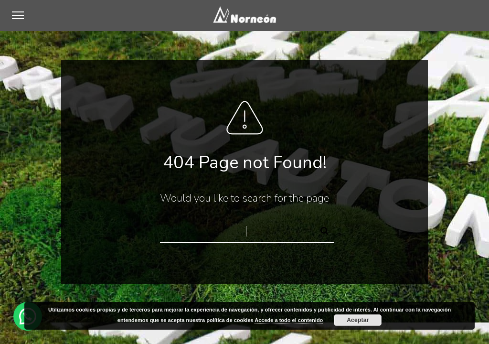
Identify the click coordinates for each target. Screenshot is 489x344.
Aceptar (358, 320)
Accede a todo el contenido (289, 320)
